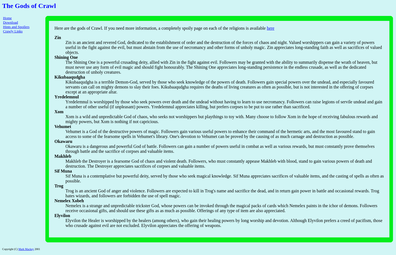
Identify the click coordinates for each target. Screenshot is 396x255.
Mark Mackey (26, 249)
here (270, 28)
